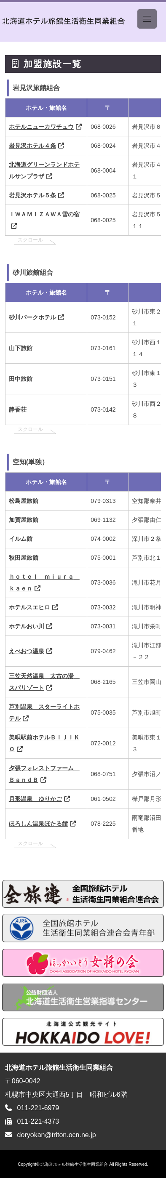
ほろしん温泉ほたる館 (38, 823)
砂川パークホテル (32, 317)
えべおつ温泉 (26, 651)
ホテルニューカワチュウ (41, 126)
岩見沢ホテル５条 (32, 195)
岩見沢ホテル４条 (32, 145)
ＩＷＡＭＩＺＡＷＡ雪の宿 (44, 214)
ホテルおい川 (26, 626)
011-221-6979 (38, 1108)
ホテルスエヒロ (29, 607)
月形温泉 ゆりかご (35, 798)
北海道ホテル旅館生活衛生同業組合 (74, 1164)
